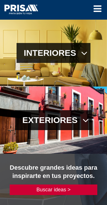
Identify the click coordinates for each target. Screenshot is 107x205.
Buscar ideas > (54, 189)
